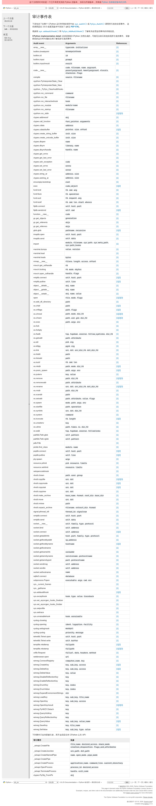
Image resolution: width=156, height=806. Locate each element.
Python (8, 8)
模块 (146, 8)
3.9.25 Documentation (68, 8)
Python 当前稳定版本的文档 (114, 2)
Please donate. (148, 797)
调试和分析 (96, 8)
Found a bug (148, 801)
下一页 (140, 8)
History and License (132, 793)
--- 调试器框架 (11, 29)
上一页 (133, 8)
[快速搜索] (115, 8)
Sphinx (146, 804)
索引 (151, 8)
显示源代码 (8, 40)
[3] (122, 113)
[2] (119, 113)
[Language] (30, 8)
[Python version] (53, 8)
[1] (117, 47)
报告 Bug (7, 38)
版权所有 (123, 786)
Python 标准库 (84, 8)
